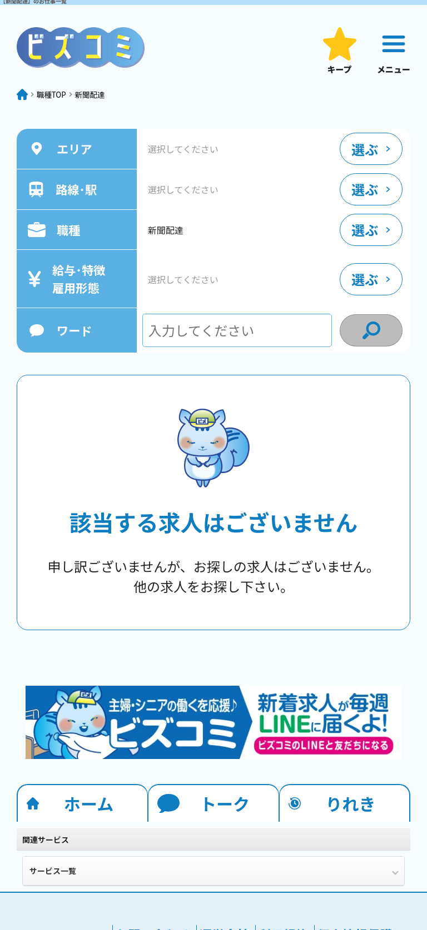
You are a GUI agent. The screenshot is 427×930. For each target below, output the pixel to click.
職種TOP (63, 98)
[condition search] (371, 339)
